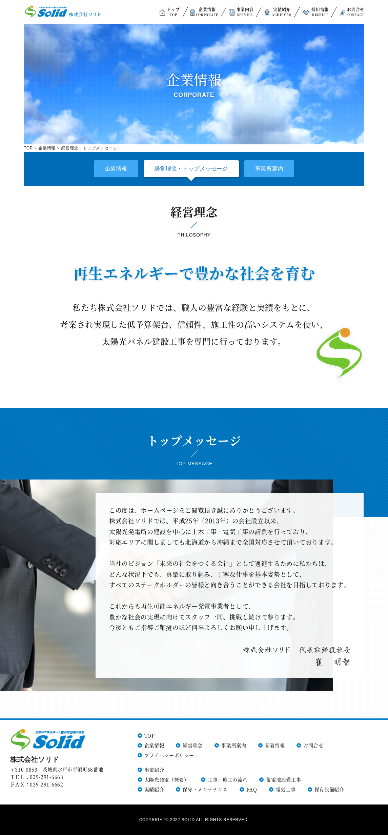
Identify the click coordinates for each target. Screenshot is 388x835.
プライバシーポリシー (169, 755)
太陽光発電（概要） (166, 779)
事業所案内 (269, 168)
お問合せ (313, 745)
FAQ (251, 789)
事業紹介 (154, 769)
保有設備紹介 (329, 789)
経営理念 (193, 745)
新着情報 (275, 745)
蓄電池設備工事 (283, 779)
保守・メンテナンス (205, 789)
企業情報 (47, 148)
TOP (28, 148)
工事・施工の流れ (228, 779)
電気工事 (286, 789)
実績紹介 (154, 789)
